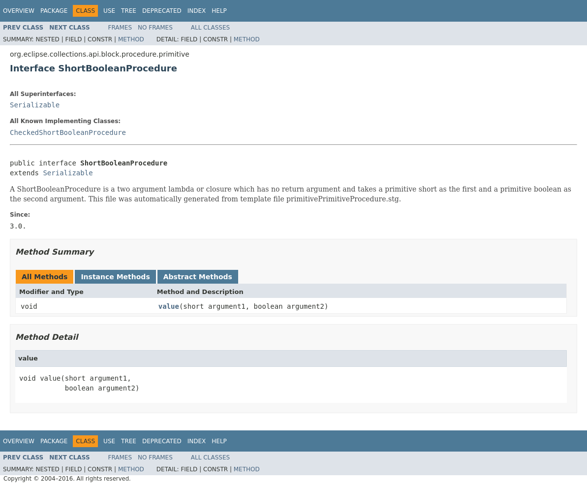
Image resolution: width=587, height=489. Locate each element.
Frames (120, 27)
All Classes (210, 27)
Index (196, 10)
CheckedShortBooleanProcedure (68, 132)
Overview (18, 10)
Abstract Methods (197, 277)
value (168, 306)
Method (131, 39)
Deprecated (162, 10)
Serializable (35, 105)
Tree (128, 10)
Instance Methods (115, 277)
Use (109, 10)
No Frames (155, 27)
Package (53, 10)
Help (219, 10)
